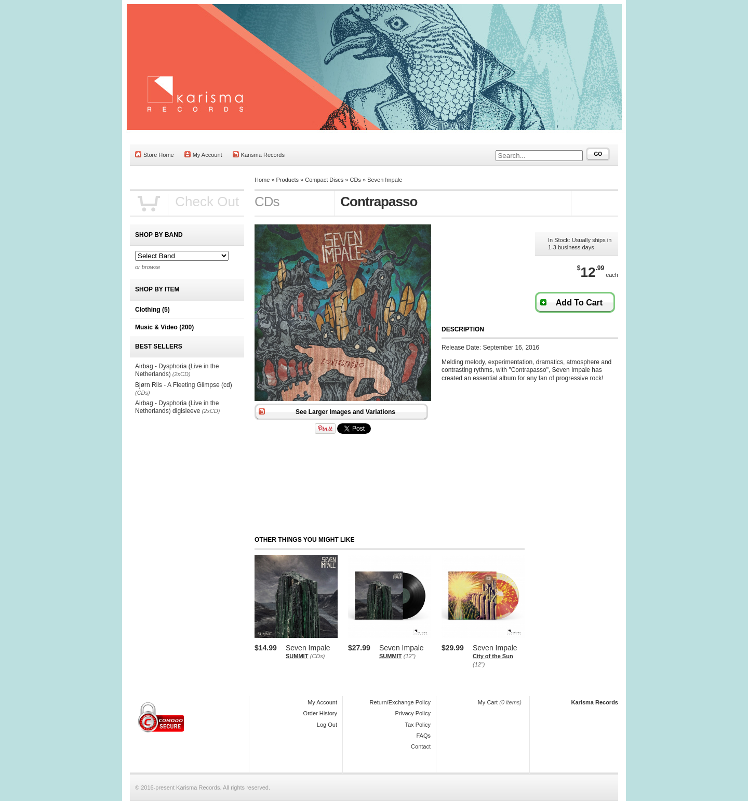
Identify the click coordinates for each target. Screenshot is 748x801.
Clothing (152, 309)
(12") (410, 656)
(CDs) (317, 656)
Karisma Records (259, 154)
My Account (203, 154)
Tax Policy (418, 725)
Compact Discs (324, 180)
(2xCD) (181, 374)
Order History (320, 713)
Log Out (327, 725)
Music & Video (164, 327)
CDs (355, 180)
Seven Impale (384, 180)
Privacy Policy (413, 713)
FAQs (423, 735)
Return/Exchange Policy (400, 702)
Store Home (154, 154)
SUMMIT (297, 656)
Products (287, 180)
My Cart (488, 702)
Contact (421, 746)
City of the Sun (493, 656)
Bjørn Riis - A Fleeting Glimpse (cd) (183, 385)
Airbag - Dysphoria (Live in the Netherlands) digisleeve (177, 407)
